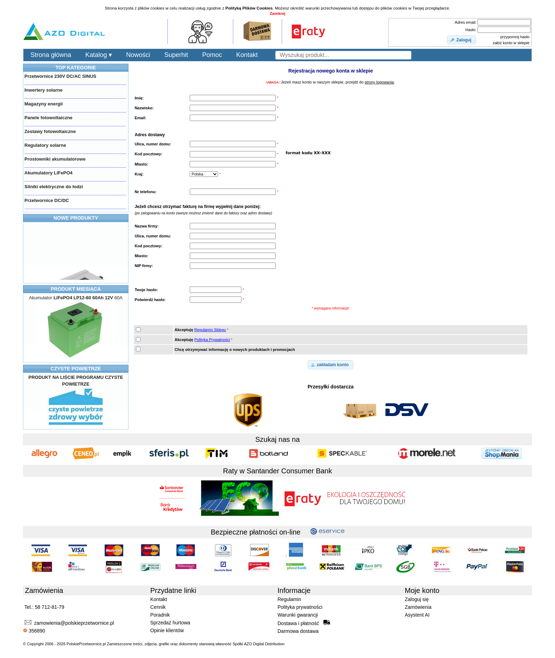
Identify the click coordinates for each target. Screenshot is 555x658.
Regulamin (289, 599)
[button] (461, 40)
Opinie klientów (167, 630)
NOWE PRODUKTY (75, 218)
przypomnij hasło (515, 37)
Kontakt (247, 54)
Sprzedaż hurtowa (170, 622)
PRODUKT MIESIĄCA (76, 289)
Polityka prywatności (300, 607)
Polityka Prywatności (212, 339)
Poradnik (160, 615)
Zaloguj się (417, 599)
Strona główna (50, 54)
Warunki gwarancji (298, 615)
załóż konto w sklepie (511, 43)
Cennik (158, 607)
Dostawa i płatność (304, 623)
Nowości (138, 54)
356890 (34, 631)
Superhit (176, 54)
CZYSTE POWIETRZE (76, 368)
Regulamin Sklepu (210, 330)
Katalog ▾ (98, 54)
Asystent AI (417, 615)
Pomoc (212, 54)
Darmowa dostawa (298, 631)
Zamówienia (418, 607)
